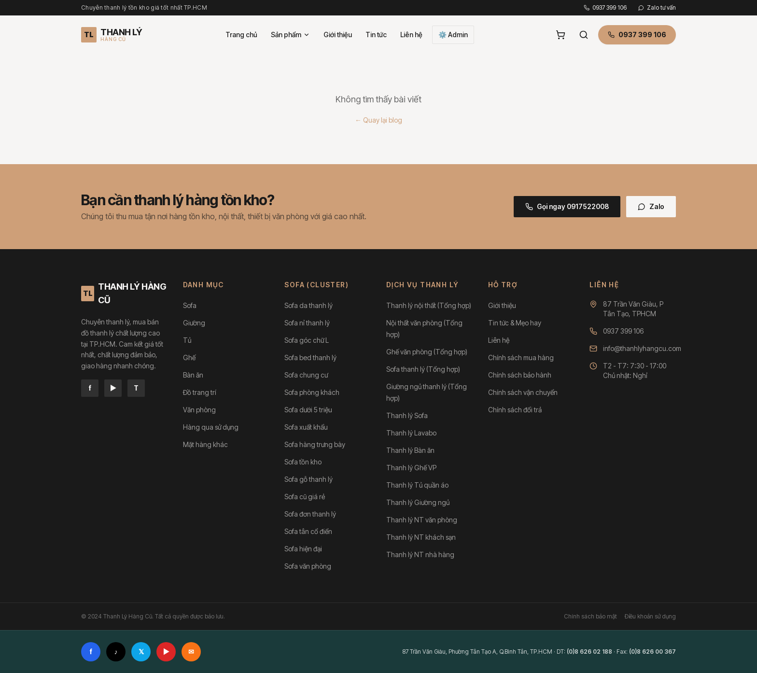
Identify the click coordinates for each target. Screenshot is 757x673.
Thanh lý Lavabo (411, 433)
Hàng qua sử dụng (210, 427)
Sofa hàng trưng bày (314, 444)
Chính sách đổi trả (515, 410)
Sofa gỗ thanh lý (308, 479)
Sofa (189, 305)
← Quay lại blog (378, 120)
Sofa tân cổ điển (308, 531)
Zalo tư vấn (657, 7)
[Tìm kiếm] (583, 34)
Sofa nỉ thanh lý (307, 323)
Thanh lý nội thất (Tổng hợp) (428, 305)
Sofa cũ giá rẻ (304, 496)
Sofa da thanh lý (308, 305)
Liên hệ (411, 34)
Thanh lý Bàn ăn (410, 450)
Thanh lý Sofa (407, 415)
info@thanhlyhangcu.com (642, 348)
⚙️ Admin (453, 34)
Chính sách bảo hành (519, 375)
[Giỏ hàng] (560, 34)
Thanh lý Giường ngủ (417, 502)
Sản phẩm (290, 34)
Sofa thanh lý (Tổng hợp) (423, 369)
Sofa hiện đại (303, 549)
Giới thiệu (337, 34)
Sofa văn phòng (307, 566)
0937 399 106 (605, 7)
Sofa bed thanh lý (310, 357)
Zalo (651, 206)
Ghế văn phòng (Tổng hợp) (426, 352)
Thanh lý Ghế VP (411, 467)
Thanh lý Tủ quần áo (417, 485)
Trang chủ (241, 34)
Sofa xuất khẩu (306, 427)
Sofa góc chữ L (306, 340)
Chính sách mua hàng (521, 357)
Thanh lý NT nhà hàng (420, 554)
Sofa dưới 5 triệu (308, 410)
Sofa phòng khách (311, 392)
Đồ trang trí (199, 392)
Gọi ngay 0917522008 (567, 206)
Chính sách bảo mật (590, 616)
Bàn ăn (193, 375)
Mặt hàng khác (205, 444)
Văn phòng (199, 410)
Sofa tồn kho (303, 462)
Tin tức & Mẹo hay (514, 323)
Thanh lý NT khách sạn (421, 537)
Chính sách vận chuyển (523, 392)
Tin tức (376, 34)
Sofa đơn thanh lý (310, 514)
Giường (194, 323)
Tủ (187, 340)
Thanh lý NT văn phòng (421, 520)
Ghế (189, 357)
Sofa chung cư (306, 375)
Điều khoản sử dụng (650, 616)
